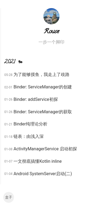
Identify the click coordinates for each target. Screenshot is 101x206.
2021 (14, 62)
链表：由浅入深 (28, 136)
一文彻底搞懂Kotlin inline (37, 161)
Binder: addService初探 (35, 99)
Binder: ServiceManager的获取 (42, 111)
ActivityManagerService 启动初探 (45, 148)
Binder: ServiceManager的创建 (42, 86)
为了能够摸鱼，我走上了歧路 (41, 74)
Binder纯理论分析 (30, 124)
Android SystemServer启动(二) (42, 173)
